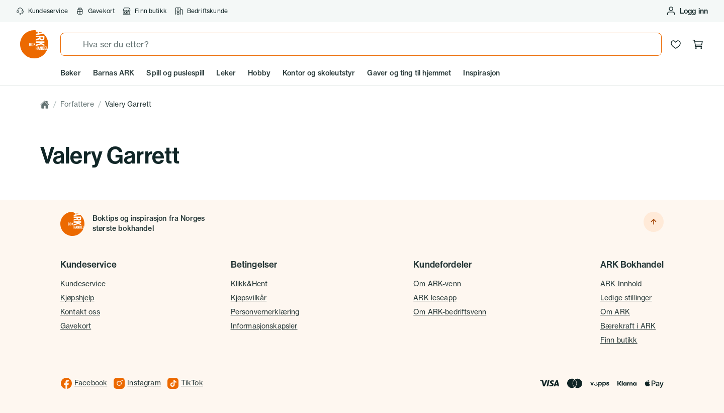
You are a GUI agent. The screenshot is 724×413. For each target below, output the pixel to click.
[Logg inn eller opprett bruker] (687, 11)
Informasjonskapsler (264, 326)
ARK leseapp (435, 297)
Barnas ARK (114, 72)
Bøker (70, 72)
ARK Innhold (621, 283)
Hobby (259, 72)
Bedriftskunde (201, 11)
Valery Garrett (128, 104)
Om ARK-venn (437, 283)
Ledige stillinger (626, 297)
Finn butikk (145, 11)
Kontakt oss (80, 311)
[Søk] (72, 44)
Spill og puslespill (175, 72)
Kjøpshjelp (77, 297)
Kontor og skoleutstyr (319, 72)
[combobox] (361, 44)
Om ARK (615, 311)
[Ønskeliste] (676, 44)
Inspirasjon (481, 72)
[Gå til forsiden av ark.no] (34, 44)
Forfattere (77, 104)
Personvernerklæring (265, 311)
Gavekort (95, 11)
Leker (226, 72)
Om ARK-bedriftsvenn (449, 311)
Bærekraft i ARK (628, 326)
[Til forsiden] (72, 224)
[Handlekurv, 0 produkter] (698, 44)
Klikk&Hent (249, 283)
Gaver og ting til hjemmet (409, 72)
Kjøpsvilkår (249, 297)
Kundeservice (42, 11)
